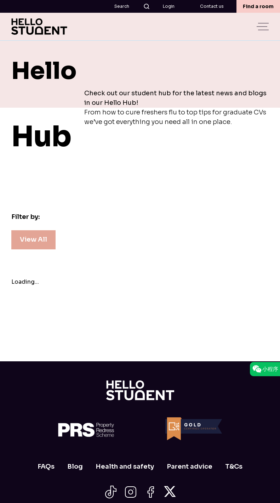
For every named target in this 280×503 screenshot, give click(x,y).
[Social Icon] (110, 492)
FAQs (46, 466)
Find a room (258, 6)
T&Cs (233, 466)
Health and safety (125, 466)
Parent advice (189, 466)
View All (33, 239)
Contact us (212, 6)
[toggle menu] (263, 26)
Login (169, 6)
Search (132, 6)
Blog (75, 466)
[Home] (140, 390)
